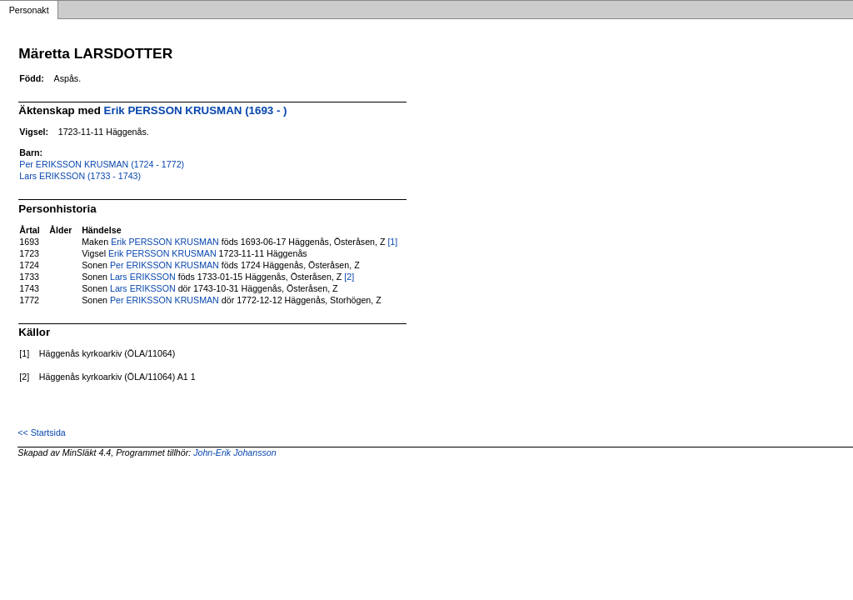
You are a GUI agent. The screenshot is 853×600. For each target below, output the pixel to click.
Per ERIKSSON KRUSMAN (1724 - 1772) (101, 164)
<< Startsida (41, 433)
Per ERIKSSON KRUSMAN (164, 265)
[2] (349, 277)
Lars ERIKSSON (143, 277)
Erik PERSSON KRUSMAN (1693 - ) (195, 110)
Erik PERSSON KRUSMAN (165, 242)
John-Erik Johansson (235, 453)
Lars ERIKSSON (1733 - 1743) (80, 176)
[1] (392, 242)
